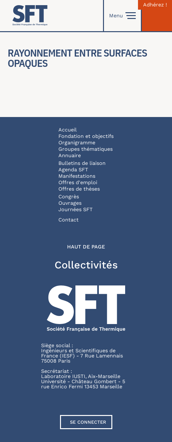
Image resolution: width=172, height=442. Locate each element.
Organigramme (76, 143)
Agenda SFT (73, 170)
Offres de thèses (79, 189)
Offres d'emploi (77, 182)
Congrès (68, 197)
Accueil (67, 130)
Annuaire (69, 155)
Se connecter (88, 422)
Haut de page (86, 246)
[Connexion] (157, 15)
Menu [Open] (122, 16)
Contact (68, 220)
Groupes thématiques (85, 149)
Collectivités (86, 265)
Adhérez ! (155, 4)
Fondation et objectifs (86, 136)
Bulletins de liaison (82, 163)
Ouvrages (70, 203)
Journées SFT (75, 209)
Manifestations (76, 176)
